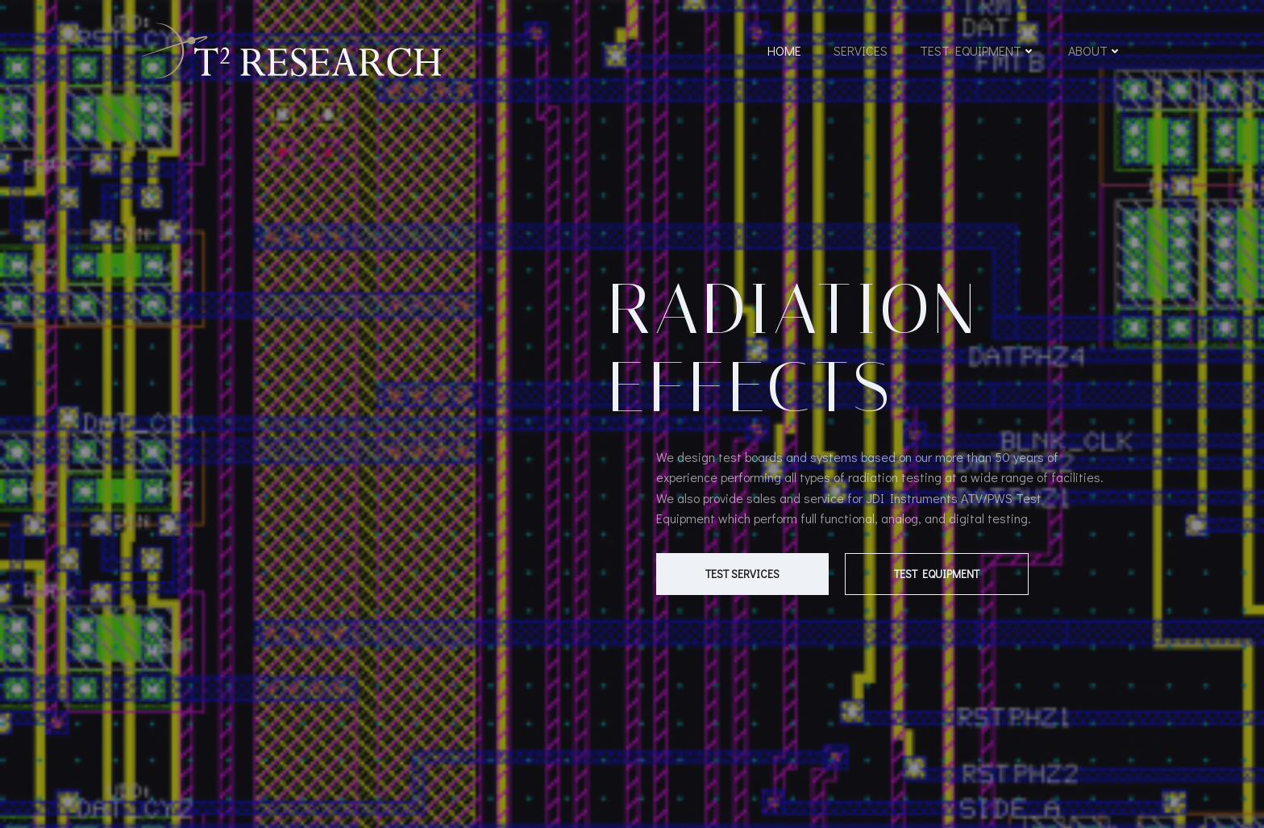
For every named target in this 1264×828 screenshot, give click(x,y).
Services (861, 50)
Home (784, 50)
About (1095, 50)
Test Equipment (978, 50)
